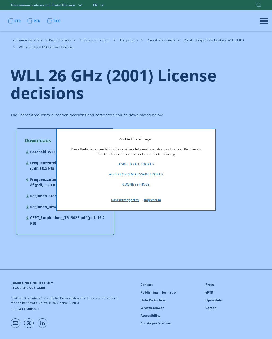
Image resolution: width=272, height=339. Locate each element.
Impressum (152, 200)
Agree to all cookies (136, 164)
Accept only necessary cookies (136, 174)
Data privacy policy (125, 200)
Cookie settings (136, 184)
